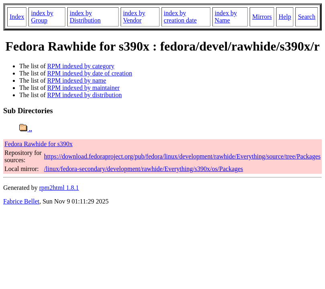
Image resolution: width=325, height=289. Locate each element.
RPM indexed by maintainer (83, 87)
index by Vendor (134, 17)
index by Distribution (85, 17)
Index (17, 16)
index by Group (42, 17)
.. (25, 129)
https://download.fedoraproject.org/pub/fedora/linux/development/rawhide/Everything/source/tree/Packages (182, 156)
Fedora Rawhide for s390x (38, 143)
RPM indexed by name (76, 80)
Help (285, 16)
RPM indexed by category (81, 66)
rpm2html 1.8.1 (59, 187)
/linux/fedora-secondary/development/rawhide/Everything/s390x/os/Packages (143, 168)
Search (306, 16)
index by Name (226, 17)
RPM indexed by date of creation (89, 73)
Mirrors (262, 16)
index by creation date (180, 17)
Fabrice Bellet (21, 201)
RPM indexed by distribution (84, 95)
